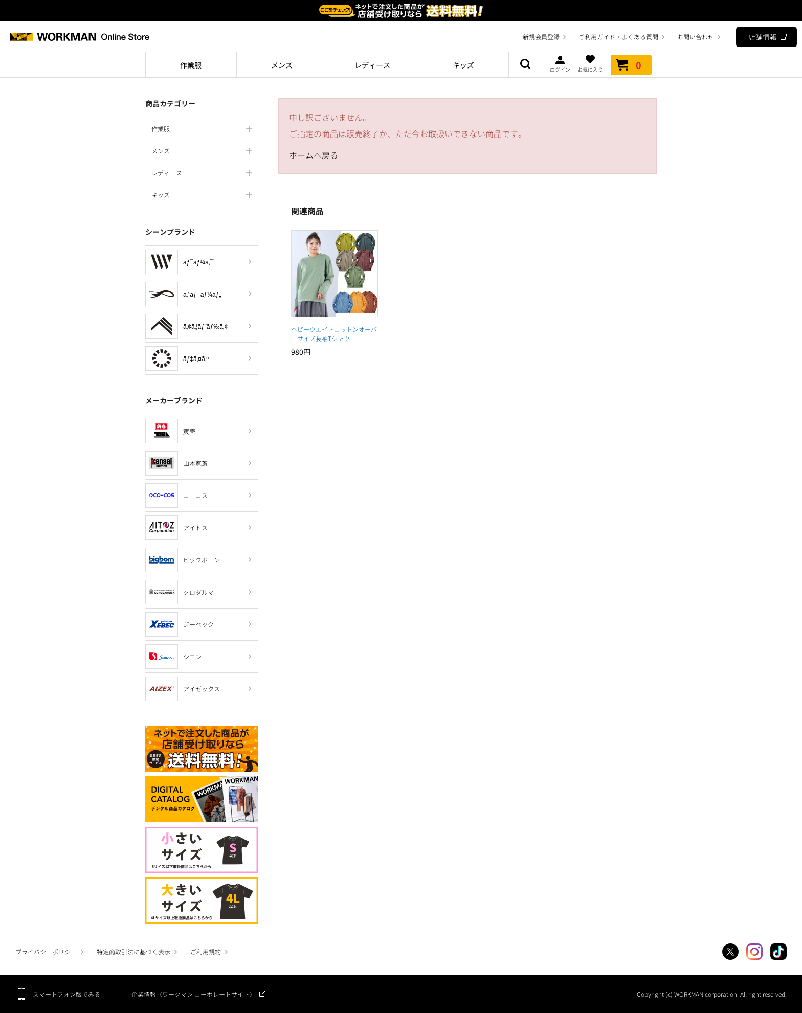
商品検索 (525, 65)
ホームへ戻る (313, 155)
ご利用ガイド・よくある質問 (618, 36)
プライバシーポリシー (46, 951)
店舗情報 (762, 37)
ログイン (560, 63)
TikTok (778, 951)
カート (631, 65)
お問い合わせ (695, 36)
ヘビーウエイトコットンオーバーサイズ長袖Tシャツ (334, 334)
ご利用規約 (205, 951)
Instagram (754, 951)
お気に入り (590, 63)
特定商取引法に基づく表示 (133, 951)
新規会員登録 (541, 36)
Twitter (730, 951)
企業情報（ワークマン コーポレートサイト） (193, 993)
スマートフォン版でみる (66, 993)
